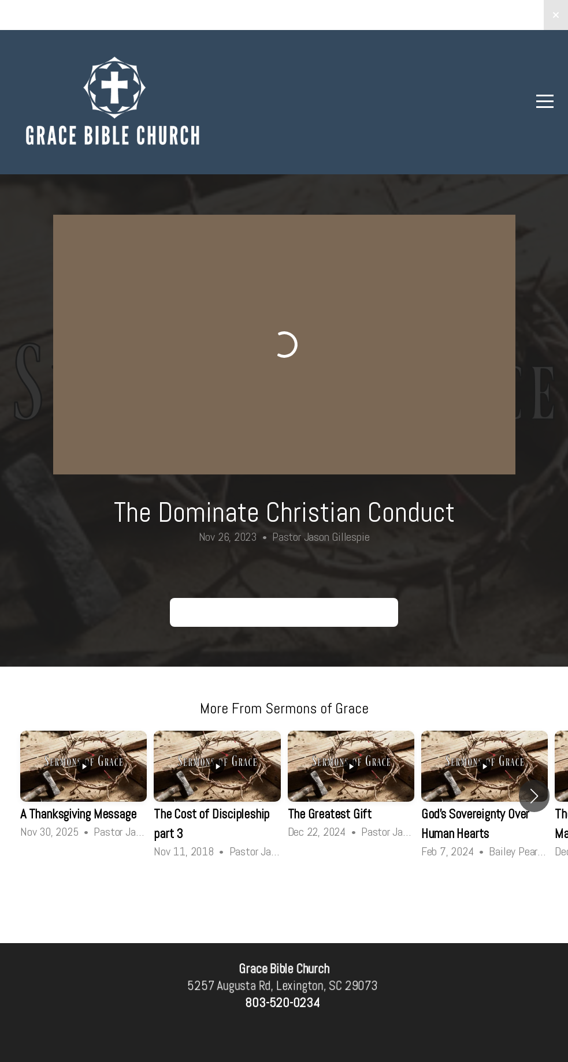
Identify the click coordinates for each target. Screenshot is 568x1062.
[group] (83, 786)
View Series (284, 892)
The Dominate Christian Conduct (284, 612)
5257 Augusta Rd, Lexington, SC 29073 (282, 986)
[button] (534, 796)
